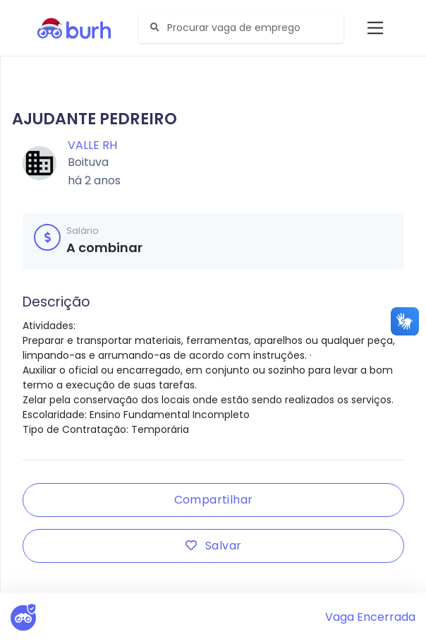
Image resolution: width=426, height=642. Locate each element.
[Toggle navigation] (375, 28)
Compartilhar (213, 500)
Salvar (213, 545)
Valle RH (92, 145)
